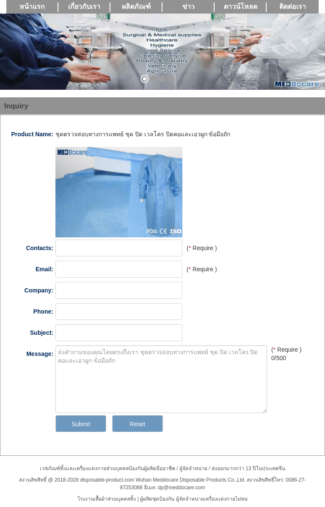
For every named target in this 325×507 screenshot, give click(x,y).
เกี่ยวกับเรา (84, 6)
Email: (44, 269)
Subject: (41, 332)
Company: (39, 290)
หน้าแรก (32, 6)
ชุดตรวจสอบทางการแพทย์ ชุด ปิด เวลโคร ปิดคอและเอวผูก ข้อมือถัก (142, 134)
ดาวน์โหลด (240, 6)
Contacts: (39, 248)
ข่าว (188, 6)
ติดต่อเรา (292, 6)
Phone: (43, 311)
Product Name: (32, 134)
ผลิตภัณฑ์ (136, 6)
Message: (39, 353)
